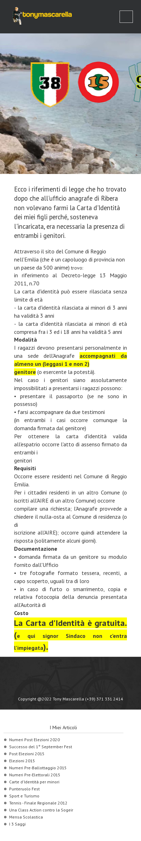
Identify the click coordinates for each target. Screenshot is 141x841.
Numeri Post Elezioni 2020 (34, 739)
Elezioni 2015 (22, 760)
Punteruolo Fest (24, 788)
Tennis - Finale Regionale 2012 (38, 803)
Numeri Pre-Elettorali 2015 (34, 774)
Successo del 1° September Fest (40, 746)
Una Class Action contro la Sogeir (41, 810)
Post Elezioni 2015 (27, 753)
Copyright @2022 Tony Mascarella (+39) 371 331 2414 (70, 698)
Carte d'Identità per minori (34, 781)
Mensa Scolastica (26, 817)
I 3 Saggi (17, 824)
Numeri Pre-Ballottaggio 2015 (38, 767)
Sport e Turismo (24, 795)
